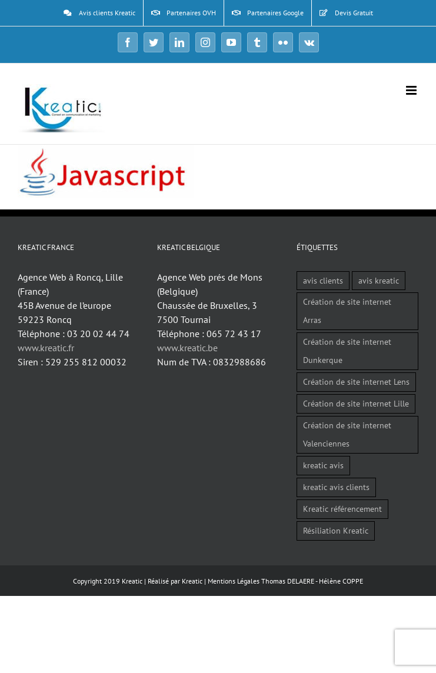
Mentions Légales (233, 581)
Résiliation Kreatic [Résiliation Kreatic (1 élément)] (335, 530)
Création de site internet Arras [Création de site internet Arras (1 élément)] (347, 310)
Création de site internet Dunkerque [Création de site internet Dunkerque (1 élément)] (347, 350)
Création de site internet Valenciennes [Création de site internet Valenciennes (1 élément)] (347, 434)
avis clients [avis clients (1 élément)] (323, 280)
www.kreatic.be (187, 348)
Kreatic (192, 581)
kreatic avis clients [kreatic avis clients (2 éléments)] (336, 486)
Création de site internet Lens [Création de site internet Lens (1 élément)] (356, 381)
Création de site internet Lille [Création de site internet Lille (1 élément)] (356, 403)
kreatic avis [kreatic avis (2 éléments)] (323, 465)
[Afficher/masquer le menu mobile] (412, 90)
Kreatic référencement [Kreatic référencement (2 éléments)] (342, 508)
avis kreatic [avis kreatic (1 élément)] (378, 280)
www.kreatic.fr (46, 348)
